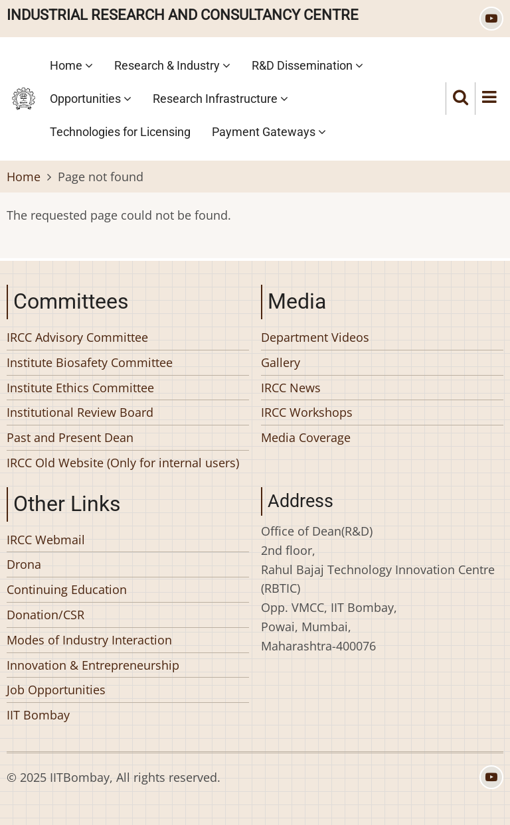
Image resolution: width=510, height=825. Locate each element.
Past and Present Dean (70, 437)
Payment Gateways (269, 132)
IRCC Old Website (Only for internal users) (123, 463)
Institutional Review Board (80, 412)
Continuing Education (67, 589)
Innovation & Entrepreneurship (93, 665)
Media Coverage (306, 437)
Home (71, 65)
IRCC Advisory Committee (77, 337)
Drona (24, 564)
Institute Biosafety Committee (90, 362)
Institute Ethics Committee (80, 388)
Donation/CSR (45, 615)
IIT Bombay (38, 715)
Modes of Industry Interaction (89, 640)
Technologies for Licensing (120, 132)
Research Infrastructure (220, 99)
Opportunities (90, 99)
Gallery (280, 362)
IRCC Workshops (307, 412)
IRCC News (291, 388)
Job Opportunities (56, 690)
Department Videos (315, 337)
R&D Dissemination (307, 65)
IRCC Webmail (46, 540)
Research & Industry (172, 65)
